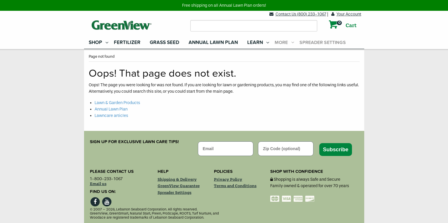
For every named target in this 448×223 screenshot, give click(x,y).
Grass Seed (164, 42)
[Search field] (253, 25)
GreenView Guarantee (179, 186)
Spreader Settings (322, 42)
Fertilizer (127, 42)
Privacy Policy (228, 179)
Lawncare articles (111, 115)
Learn (255, 42)
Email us (98, 184)
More (281, 42)
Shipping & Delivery (177, 179)
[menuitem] (96, 42)
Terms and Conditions (235, 186)
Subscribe (335, 149)
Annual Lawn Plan (213, 42)
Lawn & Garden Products (117, 102)
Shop (95, 42)
